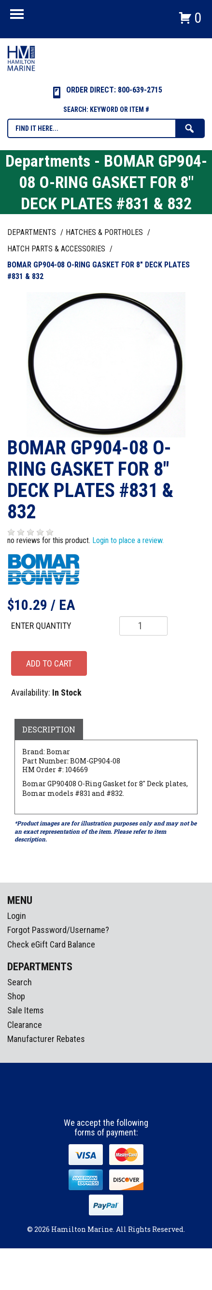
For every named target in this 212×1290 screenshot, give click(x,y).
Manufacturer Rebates (46, 1039)
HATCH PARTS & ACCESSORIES (57, 248)
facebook (89, 1100)
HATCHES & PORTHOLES (105, 232)
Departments (32, 232)
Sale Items (25, 1010)
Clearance (24, 1025)
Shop (16, 996)
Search (19, 982)
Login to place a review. (128, 540)
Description (48, 729)
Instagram (106, 1100)
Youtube (124, 1100)
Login (16, 916)
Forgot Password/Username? (58, 930)
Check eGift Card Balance (51, 944)
